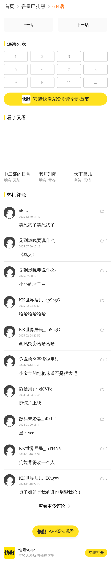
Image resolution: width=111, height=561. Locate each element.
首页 (9, 6)
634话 (58, 6)
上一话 (28, 24)
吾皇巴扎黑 (33, 6)
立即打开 (96, 552)
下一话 (82, 24)
